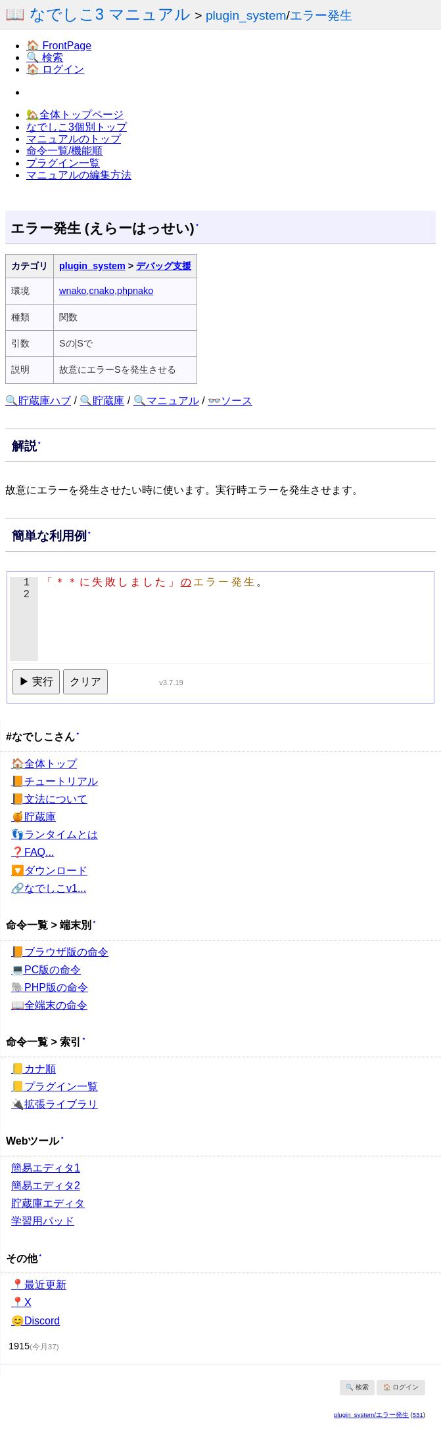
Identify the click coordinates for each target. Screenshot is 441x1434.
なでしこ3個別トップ (76, 127)
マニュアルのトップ (73, 138)
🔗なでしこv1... (48, 888)
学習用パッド (42, 1221)
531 (418, 1414)
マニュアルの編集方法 (78, 174)
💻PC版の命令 (46, 969)
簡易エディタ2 (45, 1185)
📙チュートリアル (54, 781)
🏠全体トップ (44, 763)
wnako (73, 290)
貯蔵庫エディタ (48, 1203)
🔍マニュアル (166, 400)
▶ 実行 (36, 681)
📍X (21, 1302)
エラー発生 (321, 15)
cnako (101, 290)
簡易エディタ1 (45, 1167)
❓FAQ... (32, 852)
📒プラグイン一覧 (54, 1086)
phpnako (135, 290)
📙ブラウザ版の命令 (59, 952)
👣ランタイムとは (54, 834)
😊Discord (35, 1320)
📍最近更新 (38, 1284)
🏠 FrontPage (58, 45)
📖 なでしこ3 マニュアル (98, 14)
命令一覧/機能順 (64, 150)
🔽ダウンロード (49, 870)
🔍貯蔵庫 (102, 400)
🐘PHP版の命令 (49, 987)
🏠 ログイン (55, 69)
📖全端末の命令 (49, 1005)
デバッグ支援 (163, 266)
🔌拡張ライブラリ (54, 1104)
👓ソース (230, 400)
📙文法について (49, 799)
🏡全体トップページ (75, 114)
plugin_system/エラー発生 (371, 1414)
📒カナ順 (33, 1068)
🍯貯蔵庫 (33, 816)
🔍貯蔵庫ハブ (38, 400)
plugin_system (246, 15)
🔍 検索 (44, 57)
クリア (85, 681)
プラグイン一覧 (63, 163)
